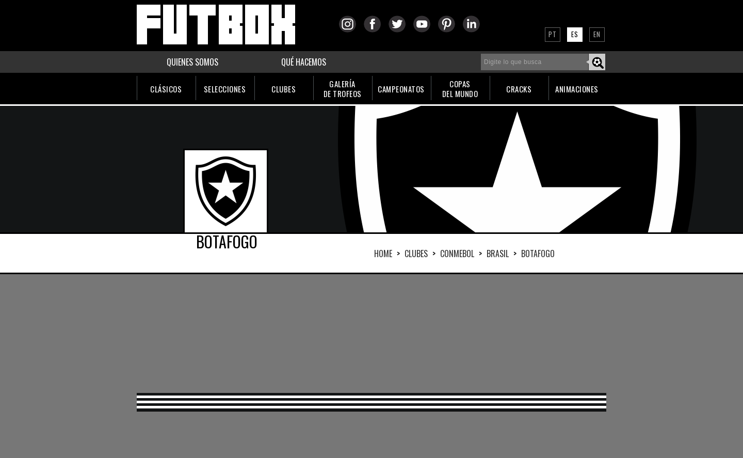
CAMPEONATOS (401, 88)
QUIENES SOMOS (192, 62)
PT (552, 34)
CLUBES (283, 88)
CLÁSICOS (166, 88)
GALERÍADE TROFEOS (343, 88)
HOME (383, 253)
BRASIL (498, 253)
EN (597, 34)
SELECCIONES (225, 88)
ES (574, 34)
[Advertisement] (371, 333)
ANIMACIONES (577, 88)
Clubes (416, 253)
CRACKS (518, 88)
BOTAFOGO (538, 253)
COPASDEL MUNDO (460, 88)
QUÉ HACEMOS (303, 62)
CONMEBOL (457, 253)
